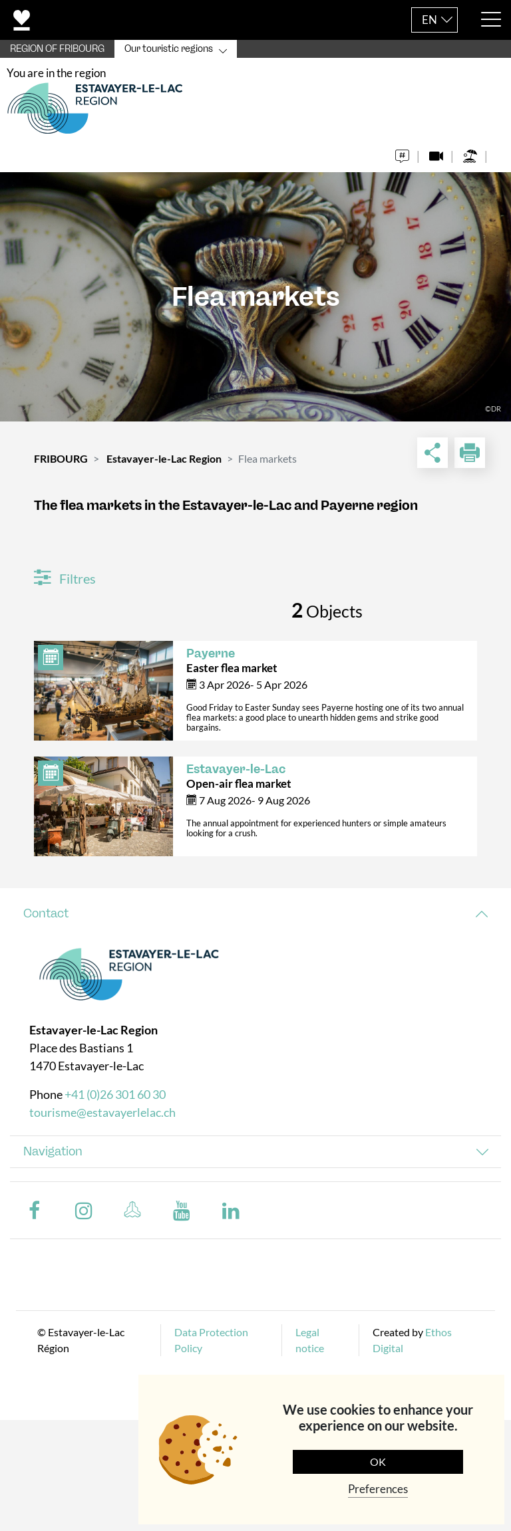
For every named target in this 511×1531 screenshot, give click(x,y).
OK (378, 1461)
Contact (46, 913)
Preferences (378, 1489)
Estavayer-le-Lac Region (164, 458)
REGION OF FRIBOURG (57, 49)
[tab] (255, 913)
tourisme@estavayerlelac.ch (102, 1112)
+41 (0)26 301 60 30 (115, 1094)
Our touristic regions (168, 49)
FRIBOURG (61, 458)
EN (429, 20)
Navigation (53, 1151)
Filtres (65, 578)
